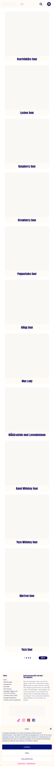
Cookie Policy (21, 763)
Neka (27, 753)
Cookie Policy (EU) (10, 695)
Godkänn (27, 747)
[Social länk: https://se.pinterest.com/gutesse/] (29, 720)
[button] (51, 729)
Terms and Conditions (12, 700)
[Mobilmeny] (49, 4)
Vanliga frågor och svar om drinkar (11, 692)
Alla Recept (8, 682)
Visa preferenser (27, 759)
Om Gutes (7, 689)
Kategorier (8, 684)
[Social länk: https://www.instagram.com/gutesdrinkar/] (24, 720)
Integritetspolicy (30, 763)
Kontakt (7, 687)
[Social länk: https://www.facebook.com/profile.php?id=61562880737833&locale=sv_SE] (34, 720)
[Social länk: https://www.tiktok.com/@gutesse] (19, 720)
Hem (5, 680)
